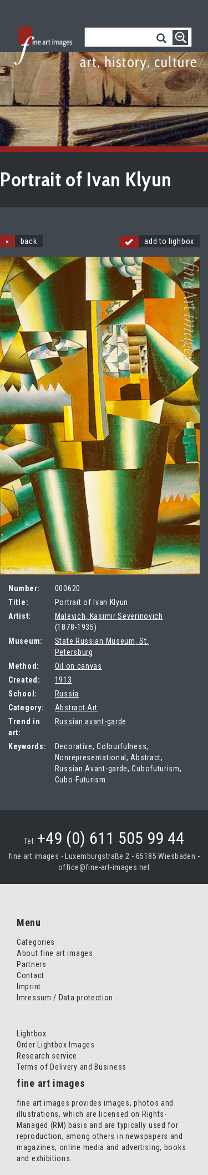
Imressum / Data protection (65, 997)
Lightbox (32, 1033)
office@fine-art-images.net (104, 867)
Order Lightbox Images (56, 1044)
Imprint (29, 986)
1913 (63, 679)
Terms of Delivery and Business (71, 1066)
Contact (30, 975)
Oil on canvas (78, 666)
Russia (67, 693)
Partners (32, 964)
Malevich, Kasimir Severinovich (109, 616)
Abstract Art (76, 707)
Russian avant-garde (90, 721)
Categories (36, 942)
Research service (47, 1055)
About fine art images (55, 953)
